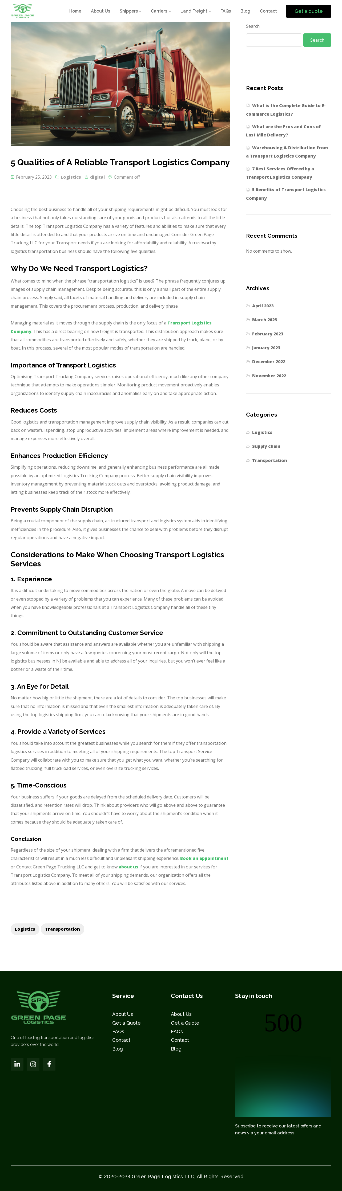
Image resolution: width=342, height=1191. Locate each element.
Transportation (269, 460)
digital (97, 177)
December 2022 (268, 362)
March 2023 (264, 320)
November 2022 (269, 376)
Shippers (129, 11)
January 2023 (266, 348)
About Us (100, 11)
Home (75, 11)
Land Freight (193, 11)
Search (253, 26)
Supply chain (266, 446)
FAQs (225, 11)
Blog (245, 11)
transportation (62, 929)
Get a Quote (126, 1023)
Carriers (159, 11)
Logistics (71, 177)
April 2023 (262, 306)
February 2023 (267, 334)
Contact (268, 11)
